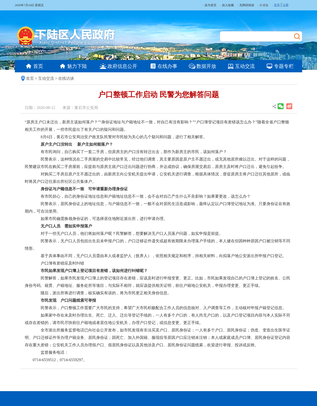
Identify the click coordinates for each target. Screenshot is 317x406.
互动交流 (46, 78)
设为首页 (209, 5)
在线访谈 (66, 78)
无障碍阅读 (245, 5)
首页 (30, 78)
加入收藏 (227, 5)
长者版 (264, 5)
